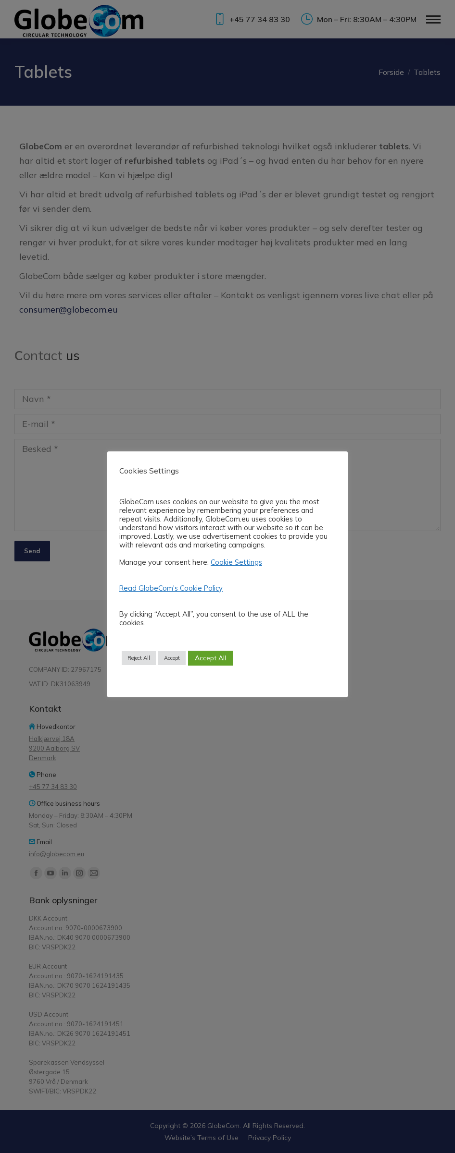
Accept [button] (172, 658)
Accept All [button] (210, 658)
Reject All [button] (138, 658)
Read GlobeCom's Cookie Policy (171, 588)
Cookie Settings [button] (236, 562)
